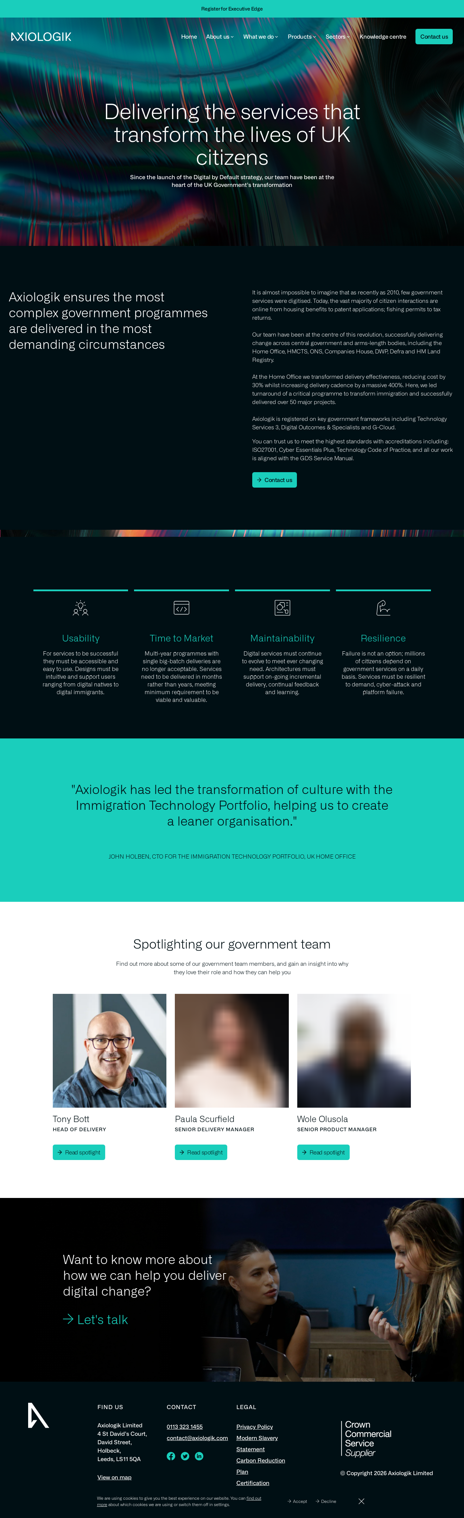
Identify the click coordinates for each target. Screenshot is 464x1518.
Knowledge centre (383, 36)
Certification (252, 1483)
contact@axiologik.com (197, 1438)
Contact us (434, 36)
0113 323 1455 (185, 1426)
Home (189, 36)
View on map (114, 1477)
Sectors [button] (338, 36)
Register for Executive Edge (232, 8)
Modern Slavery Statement (257, 1443)
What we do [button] (261, 36)
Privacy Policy (254, 1426)
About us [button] (220, 36)
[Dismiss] (361, 1501)
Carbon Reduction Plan (260, 1466)
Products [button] (302, 36)
